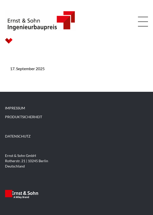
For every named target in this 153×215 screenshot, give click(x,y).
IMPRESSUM (15, 108)
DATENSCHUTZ (18, 136)
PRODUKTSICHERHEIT (23, 117)
